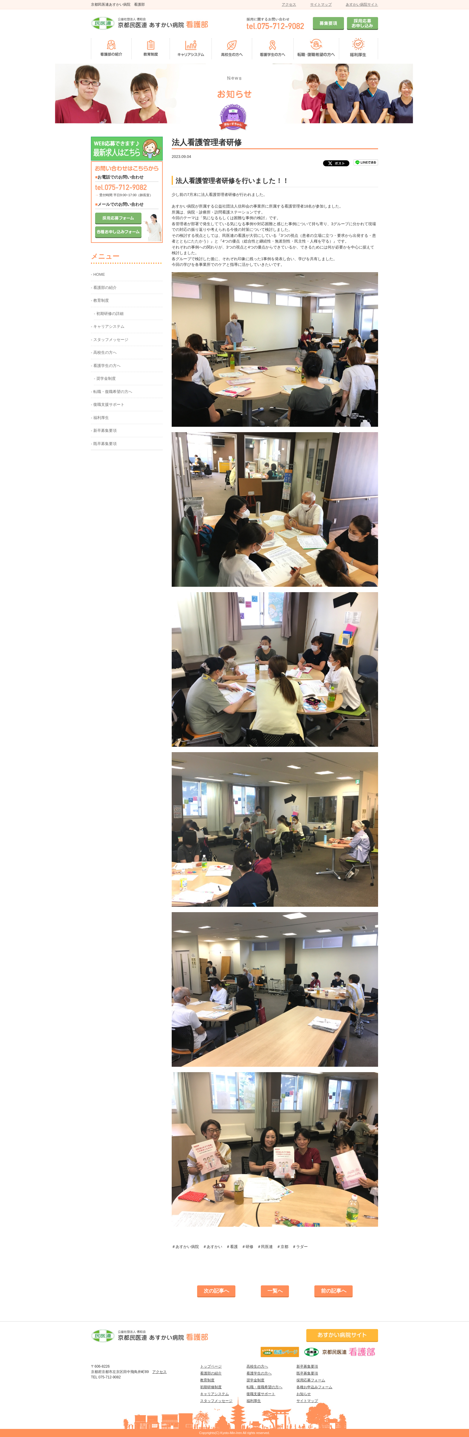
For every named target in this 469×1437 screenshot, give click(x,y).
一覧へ (275, 1291)
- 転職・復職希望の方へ (111, 391)
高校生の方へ (257, 1366)
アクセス (289, 4)
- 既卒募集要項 (104, 443)
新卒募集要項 (307, 1366)
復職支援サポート (260, 1394)
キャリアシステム (214, 1394)
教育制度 (207, 1380)
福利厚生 (253, 1401)
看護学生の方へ (259, 1373)
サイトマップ (321, 4)
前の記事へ (333, 1291)
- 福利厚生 (100, 417)
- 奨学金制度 (105, 378)
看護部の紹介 (211, 1373)
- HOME (98, 274)
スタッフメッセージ (216, 1401)
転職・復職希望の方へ (264, 1387)
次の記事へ (216, 1291)
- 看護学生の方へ (106, 365)
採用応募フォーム (310, 1380)
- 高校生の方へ (104, 352)
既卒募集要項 (307, 1373)
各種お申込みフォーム (314, 1387)
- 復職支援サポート (107, 404)
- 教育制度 (100, 300)
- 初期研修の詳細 (109, 313)
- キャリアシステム (107, 326)
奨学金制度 (255, 1380)
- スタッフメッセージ (109, 339)
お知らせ (303, 1394)
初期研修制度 (211, 1387)
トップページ (211, 1366)
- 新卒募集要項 (104, 430)
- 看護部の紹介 (104, 287)
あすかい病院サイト (362, 4)
